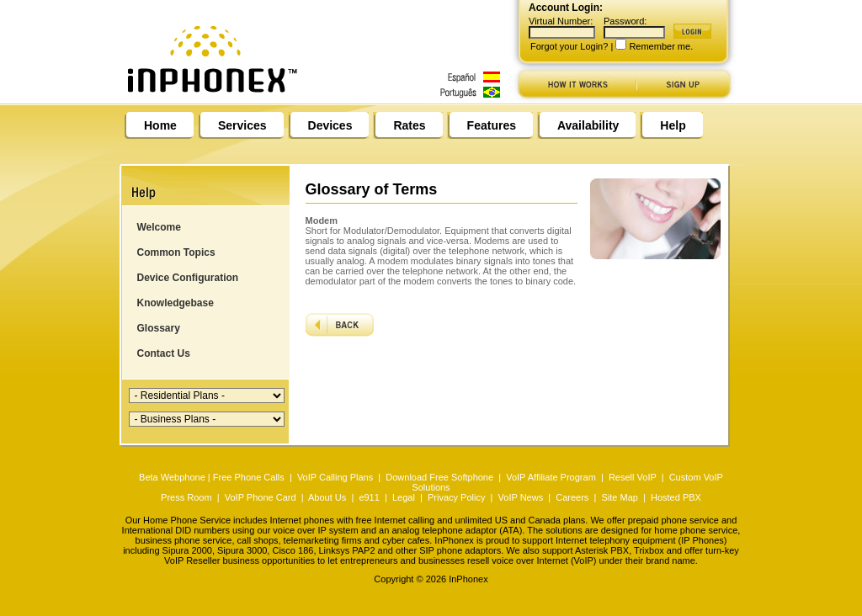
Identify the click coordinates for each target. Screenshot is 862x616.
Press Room (186, 497)
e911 (369, 497)
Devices (330, 125)
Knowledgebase (175, 303)
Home (160, 125)
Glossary (158, 328)
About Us (327, 497)
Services (242, 125)
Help (672, 125)
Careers (572, 497)
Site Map (619, 497)
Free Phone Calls (249, 477)
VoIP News (521, 497)
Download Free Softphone (439, 477)
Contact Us (163, 353)
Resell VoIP (633, 477)
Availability (588, 125)
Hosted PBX (676, 497)
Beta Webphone (172, 477)
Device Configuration (188, 278)
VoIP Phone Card (260, 497)
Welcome (159, 227)
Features (491, 125)
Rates (409, 125)
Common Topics (176, 252)
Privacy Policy (456, 497)
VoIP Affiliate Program (551, 477)
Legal (403, 497)
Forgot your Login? (569, 46)
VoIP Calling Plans (335, 477)
